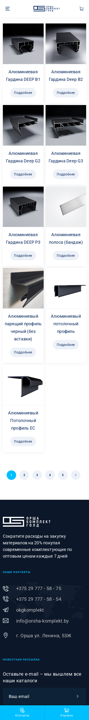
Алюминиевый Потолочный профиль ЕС (23, 420)
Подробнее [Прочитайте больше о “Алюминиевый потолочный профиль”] (66, 345)
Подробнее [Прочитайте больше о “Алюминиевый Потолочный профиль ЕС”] (23, 441)
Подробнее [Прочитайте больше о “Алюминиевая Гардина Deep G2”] (23, 174)
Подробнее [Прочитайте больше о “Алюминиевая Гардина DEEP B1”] (23, 93)
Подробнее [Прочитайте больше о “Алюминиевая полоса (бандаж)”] (66, 255)
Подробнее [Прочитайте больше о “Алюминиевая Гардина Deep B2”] (66, 93)
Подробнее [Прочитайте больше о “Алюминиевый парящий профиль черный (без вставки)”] (23, 352)
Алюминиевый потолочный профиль (66, 324)
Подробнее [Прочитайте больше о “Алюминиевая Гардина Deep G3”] (66, 174)
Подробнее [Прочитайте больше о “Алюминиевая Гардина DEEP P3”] (23, 255)
